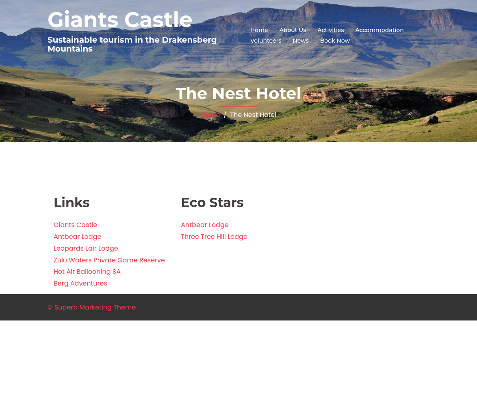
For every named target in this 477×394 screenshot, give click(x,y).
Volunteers (265, 40)
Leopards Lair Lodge (86, 248)
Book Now (335, 40)
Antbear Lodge (77, 236)
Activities (330, 30)
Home (259, 30)
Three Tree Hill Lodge (214, 236)
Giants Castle (120, 19)
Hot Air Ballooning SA (87, 271)
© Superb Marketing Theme (92, 307)
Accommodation (379, 30)
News (300, 40)
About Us (293, 30)
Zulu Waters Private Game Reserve (109, 260)
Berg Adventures (80, 283)
